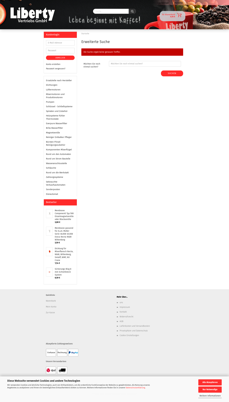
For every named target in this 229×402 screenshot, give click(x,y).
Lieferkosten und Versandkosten (135, 326)
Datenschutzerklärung (135, 387)
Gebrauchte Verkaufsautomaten (55, 183)
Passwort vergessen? (55, 68)
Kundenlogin (163, 3)
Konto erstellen (53, 64)
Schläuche (51, 168)
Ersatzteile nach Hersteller (59, 80)
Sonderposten (53, 189)
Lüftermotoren (53, 89)
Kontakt (123, 312)
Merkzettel (178, 3)
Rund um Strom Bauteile (58, 158)
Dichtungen (51, 85)
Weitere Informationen (210, 396)
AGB (121, 321)
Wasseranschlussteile (56, 163)
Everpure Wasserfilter (56, 123)
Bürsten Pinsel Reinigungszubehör (55, 143)
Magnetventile (53, 132)
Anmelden (60, 58)
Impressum (125, 307)
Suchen (172, 73)
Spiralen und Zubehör (57, 111)
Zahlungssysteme (54, 177)
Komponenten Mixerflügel (59, 149)
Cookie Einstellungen (129, 335)
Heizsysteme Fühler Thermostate (55, 117)
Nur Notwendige (210, 389)
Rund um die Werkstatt (57, 172)
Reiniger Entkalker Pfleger (59, 137)
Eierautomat (52, 194)
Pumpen (50, 102)
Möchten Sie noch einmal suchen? (92, 65)
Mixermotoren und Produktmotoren (55, 96)
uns (121, 302)
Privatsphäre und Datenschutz (134, 330)
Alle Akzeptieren (210, 382)
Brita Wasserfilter (54, 128)
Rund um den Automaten (58, 154)
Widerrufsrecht (126, 316)
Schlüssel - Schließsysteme (59, 106)
